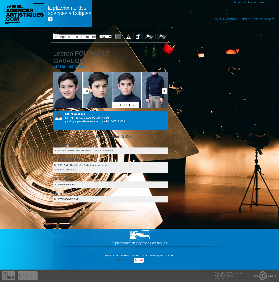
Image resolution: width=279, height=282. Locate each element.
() (98, 118)
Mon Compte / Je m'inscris (251, 2)
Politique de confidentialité (116, 255)
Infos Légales (156, 255)
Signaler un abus (139, 255)
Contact (169, 255)
